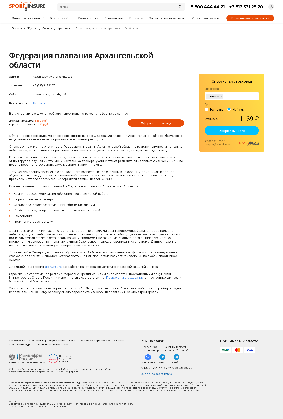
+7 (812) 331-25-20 (179, 368)
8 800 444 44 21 (208, 6)
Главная (17, 28)
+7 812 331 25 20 (246, 6)
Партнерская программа (167, 18)
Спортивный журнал (21, 344)
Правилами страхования (125, 277)
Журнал (32, 28)
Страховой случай (205, 18)
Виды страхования (28, 18)
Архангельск (65, 28)
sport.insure (53, 267)
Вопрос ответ (56, 340)
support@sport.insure (157, 374)
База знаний (61, 18)
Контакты (136, 18)
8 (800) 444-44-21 (154, 368)
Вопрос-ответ (88, 18)
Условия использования (53, 344)
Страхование (17, 340)
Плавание (39, 103)
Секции (47, 28)
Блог (72, 340)
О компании (113, 18)
